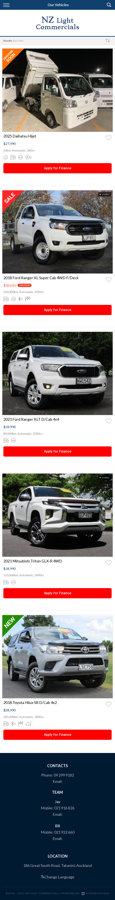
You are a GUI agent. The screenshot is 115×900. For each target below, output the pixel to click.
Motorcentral (95, 893)
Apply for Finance (57, 168)
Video (104, 194)
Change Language (57, 877)
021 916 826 (64, 808)
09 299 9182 (64, 775)
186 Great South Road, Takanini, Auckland (57, 865)
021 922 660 (64, 832)
